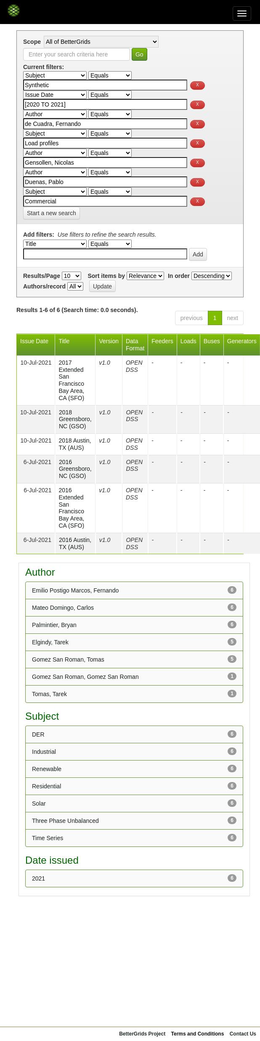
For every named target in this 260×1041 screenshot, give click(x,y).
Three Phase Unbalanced (65, 820)
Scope (32, 41)
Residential (46, 786)
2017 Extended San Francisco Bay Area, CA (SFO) (71, 380)
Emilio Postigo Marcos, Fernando (75, 590)
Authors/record (44, 286)
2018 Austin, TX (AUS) (74, 444)
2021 (38, 878)
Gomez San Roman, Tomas (68, 659)
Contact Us (243, 1034)
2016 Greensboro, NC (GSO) (75, 469)
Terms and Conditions (197, 1034)
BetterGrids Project (142, 1034)
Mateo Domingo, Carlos (63, 607)
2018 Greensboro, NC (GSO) (75, 419)
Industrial (44, 751)
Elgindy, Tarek (50, 642)
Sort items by (106, 275)
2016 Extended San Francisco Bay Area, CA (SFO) (71, 508)
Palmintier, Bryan (54, 625)
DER (38, 734)
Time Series (47, 838)
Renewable (46, 769)
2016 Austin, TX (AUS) (75, 543)
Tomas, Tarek (49, 694)
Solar (39, 803)
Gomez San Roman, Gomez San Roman (85, 676)
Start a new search (51, 213)
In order (179, 275)
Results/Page (41, 275)
